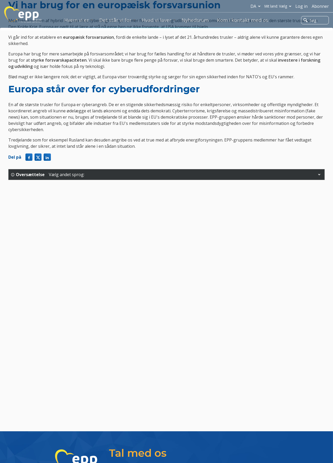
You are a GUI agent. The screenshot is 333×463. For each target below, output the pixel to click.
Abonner (320, 6)
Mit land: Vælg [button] (278, 6)
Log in (301, 6)
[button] (319, 174)
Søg (309, 20)
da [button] (256, 6)
